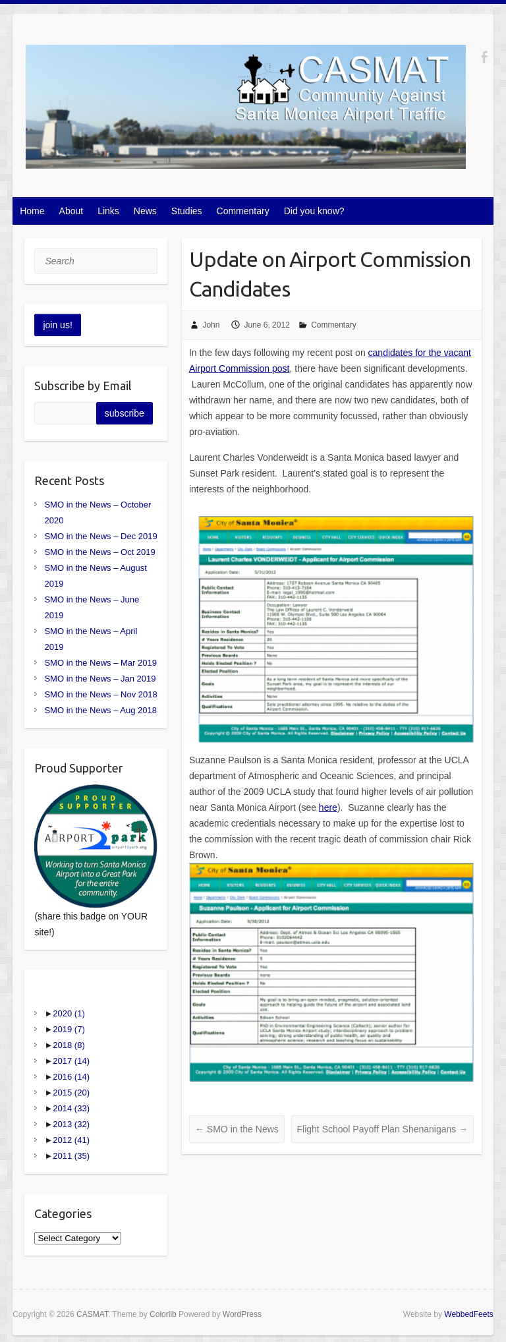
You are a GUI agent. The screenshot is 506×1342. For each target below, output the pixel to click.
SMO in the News (237, 1129)
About (71, 211)
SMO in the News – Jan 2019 (99, 679)
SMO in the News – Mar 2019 (100, 663)
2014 (71, 1108)
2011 (71, 1156)
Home (32, 211)
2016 (71, 1077)
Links (108, 211)
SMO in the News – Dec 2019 (100, 536)
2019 (68, 1029)
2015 (71, 1092)
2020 (68, 1013)
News (145, 211)
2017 (71, 1061)
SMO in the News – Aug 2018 (100, 710)
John (210, 325)
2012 (71, 1140)
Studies (186, 211)
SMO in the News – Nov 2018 (100, 694)
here (328, 807)
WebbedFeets (468, 1314)
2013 (71, 1124)
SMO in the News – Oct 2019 (99, 552)
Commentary (243, 211)
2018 (68, 1045)
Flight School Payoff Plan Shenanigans (382, 1129)
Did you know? (314, 211)
